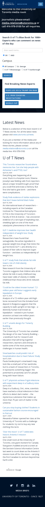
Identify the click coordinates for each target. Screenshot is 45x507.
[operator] (4, 55)
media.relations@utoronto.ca (19, 22)
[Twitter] (11, 485)
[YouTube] (28, 485)
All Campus (9, 66)
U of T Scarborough (32, 70)
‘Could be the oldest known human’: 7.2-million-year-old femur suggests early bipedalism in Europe (20, 290)
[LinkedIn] (33, 485)
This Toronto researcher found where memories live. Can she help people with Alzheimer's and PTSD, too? (21, 167)
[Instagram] (22, 485)
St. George (21, 66)
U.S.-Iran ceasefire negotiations (15, 96)
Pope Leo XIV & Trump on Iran (21, 90)
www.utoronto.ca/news (23, 134)
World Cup (11, 103)
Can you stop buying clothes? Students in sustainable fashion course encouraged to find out (21, 410)
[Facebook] (17, 485)
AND (12, 55)
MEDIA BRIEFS (22, 490)
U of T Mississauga (12, 70)
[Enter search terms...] (22, 50)
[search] (19, 470)
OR (6, 55)
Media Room (22, 4)
